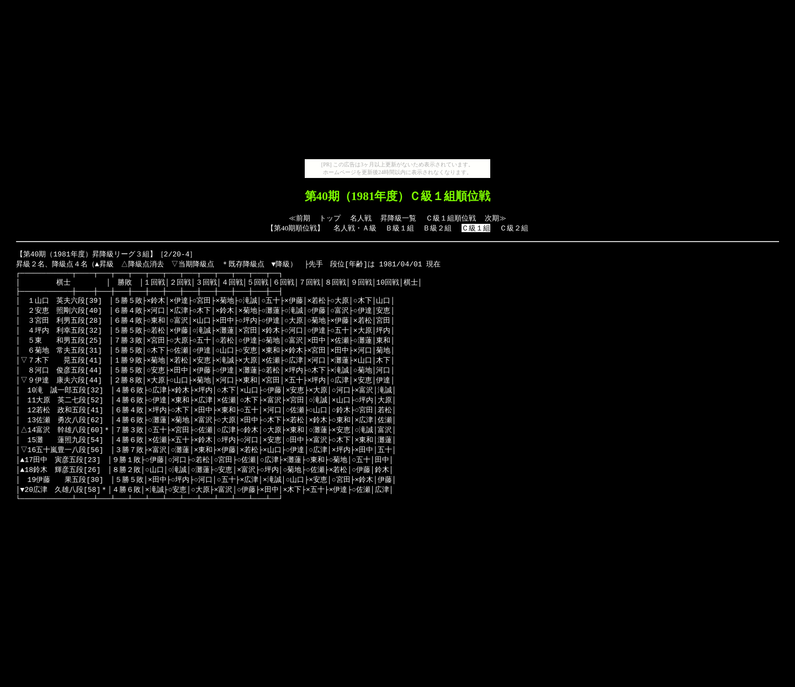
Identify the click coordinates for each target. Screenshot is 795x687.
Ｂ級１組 (399, 228)
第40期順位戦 (295, 228)
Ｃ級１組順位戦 (451, 218)
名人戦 (361, 218)
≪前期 (299, 218)
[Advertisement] (397, 81)
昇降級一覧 (398, 218)
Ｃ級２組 (514, 228)
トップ (330, 218)
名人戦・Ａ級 (355, 228)
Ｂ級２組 (437, 228)
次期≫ (495, 218)
